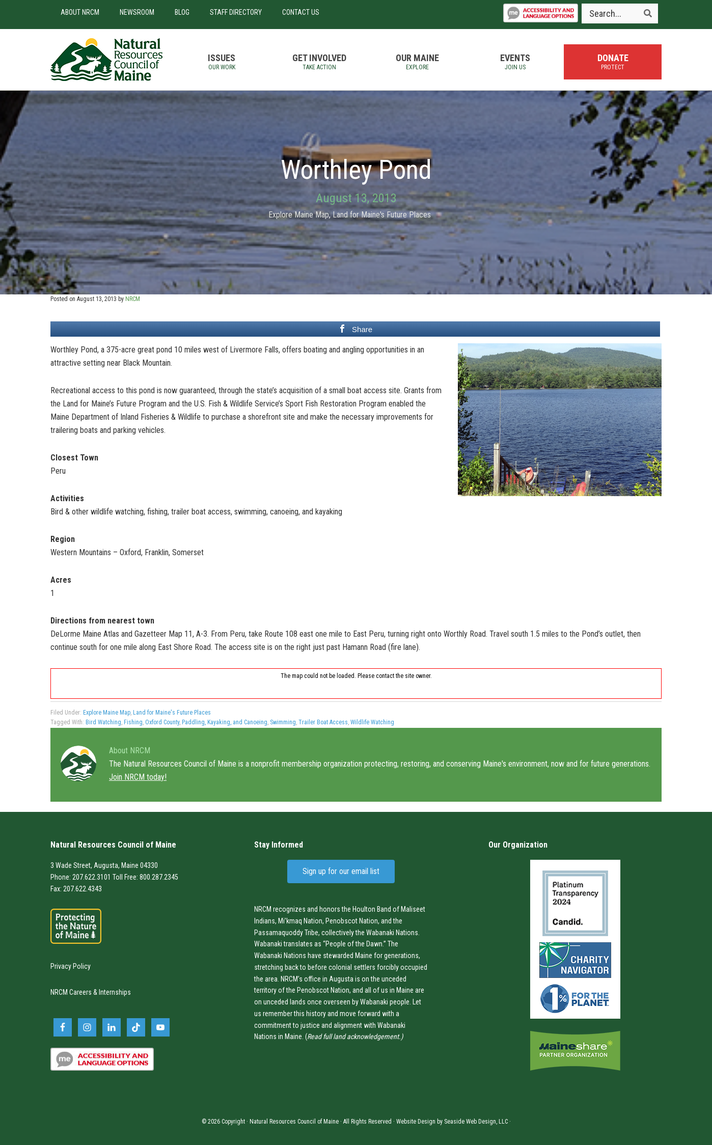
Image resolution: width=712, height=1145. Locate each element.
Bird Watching (103, 722)
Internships (115, 992)
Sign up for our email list (341, 871)
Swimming (283, 722)
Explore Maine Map (298, 215)
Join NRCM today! (138, 777)
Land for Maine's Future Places (382, 215)
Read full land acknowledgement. (354, 1036)
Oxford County (162, 722)
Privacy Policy (70, 966)
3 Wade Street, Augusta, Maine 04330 (104, 865)
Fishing (133, 722)
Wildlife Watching (372, 722)
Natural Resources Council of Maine (106, 59)
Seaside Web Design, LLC (476, 1121)
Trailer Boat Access (323, 722)
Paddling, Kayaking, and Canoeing (224, 722)
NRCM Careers (71, 992)
